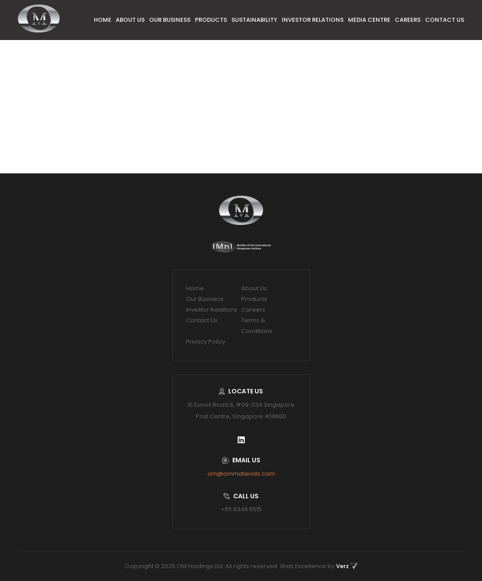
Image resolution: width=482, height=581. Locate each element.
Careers (408, 20)
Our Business (169, 20)
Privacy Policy (205, 341)
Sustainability (254, 20)
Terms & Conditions (256, 325)
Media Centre (369, 20)
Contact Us (444, 20)
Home (102, 20)
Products (211, 20)
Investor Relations (313, 20)
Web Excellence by (318, 566)
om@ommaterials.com (241, 473)
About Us (130, 20)
